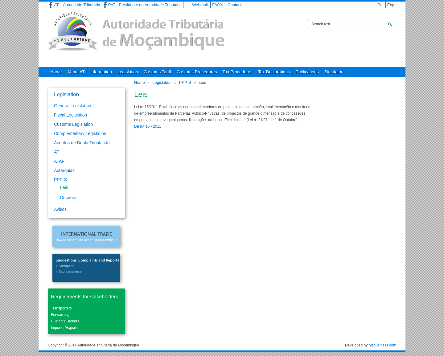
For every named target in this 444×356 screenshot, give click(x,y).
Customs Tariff (157, 71)
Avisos (60, 209)
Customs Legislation (73, 124)
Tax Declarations (274, 71)
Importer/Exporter (65, 327)
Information (101, 71)
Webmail (200, 4)
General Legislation (72, 105)
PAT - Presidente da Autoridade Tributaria (145, 4)
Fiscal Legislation (70, 115)
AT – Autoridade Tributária (77, 4)
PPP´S (185, 82)
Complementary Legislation (80, 133)
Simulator (333, 71)
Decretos (68, 197)
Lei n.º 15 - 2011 (147, 126)
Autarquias (64, 170)
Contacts (235, 4)
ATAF (59, 161)
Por (381, 4)
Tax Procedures (238, 71)
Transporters (61, 308)
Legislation (127, 71)
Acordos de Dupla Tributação (82, 142)
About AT (76, 71)
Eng (390, 4)
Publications (307, 71)
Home (56, 71)
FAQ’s (217, 4)
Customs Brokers (65, 321)
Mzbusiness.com (382, 345)
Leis (64, 187)
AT (56, 151)
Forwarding (60, 315)
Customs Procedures (197, 71)
